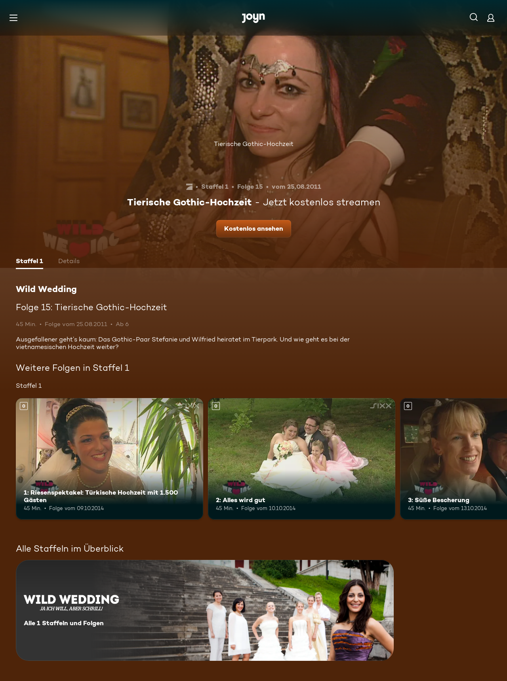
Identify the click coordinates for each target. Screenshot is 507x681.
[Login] (490, 18)
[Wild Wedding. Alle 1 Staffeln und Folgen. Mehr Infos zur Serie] (205, 610)
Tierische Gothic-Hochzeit (254, 144)
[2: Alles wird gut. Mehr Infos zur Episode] (301, 459)
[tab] (29, 262)
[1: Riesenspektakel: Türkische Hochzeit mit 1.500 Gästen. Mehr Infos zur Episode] (109, 459)
